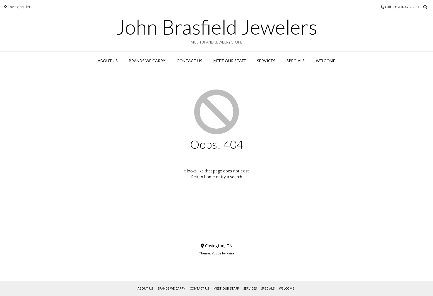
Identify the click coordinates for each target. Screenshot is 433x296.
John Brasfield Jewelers (216, 27)
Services (266, 60)
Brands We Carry (147, 60)
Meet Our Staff (229, 60)
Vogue (216, 253)
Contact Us (189, 60)
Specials (296, 60)
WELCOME (325, 60)
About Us (108, 60)
